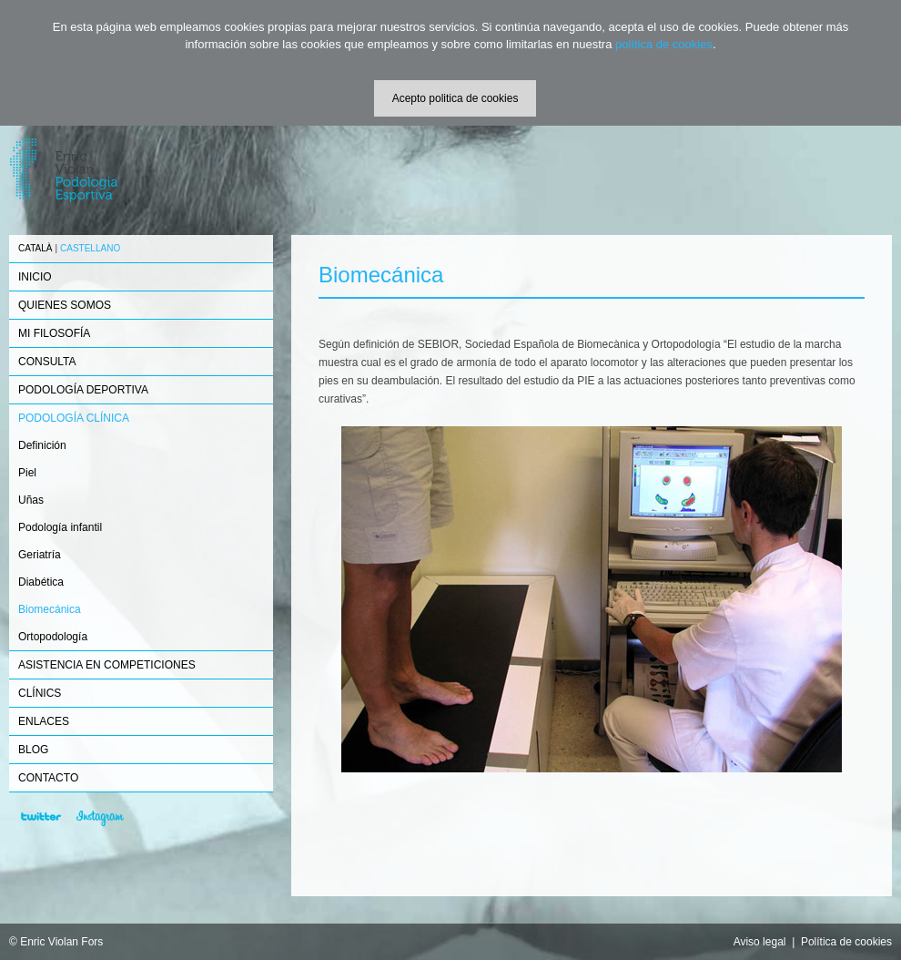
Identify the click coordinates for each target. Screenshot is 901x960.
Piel (27, 472)
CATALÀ (35, 248)
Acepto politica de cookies (455, 98)
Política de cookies (846, 941)
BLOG (33, 749)
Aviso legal (760, 941)
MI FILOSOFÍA (54, 333)
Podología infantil (60, 527)
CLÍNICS (39, 693)
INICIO (35, 277)
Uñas (31, 500)
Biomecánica (49, 609)
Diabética (41, 582)
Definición (42, 445)
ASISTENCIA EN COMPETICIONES (107, 665)
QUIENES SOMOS (64, 305)
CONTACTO (48, 777)
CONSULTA (47, 361)
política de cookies (664, 44)
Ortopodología (52, 636)
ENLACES (43, 721)
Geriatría (39, 554)
